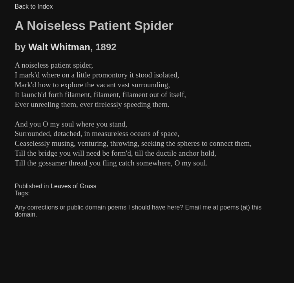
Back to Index (34, 6)
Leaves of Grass (74, 186)
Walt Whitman (59, 47)
